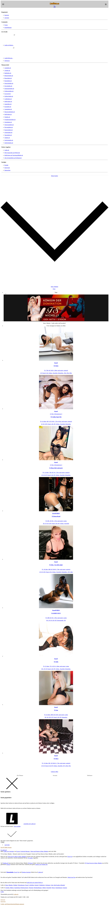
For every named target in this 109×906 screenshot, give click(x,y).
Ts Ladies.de (4, 850)
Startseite (6, 15)
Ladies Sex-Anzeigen (9, 851)
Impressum (7, 167)
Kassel (26, 885)
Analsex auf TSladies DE (41, 864)
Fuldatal (15, 885)
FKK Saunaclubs (12, 152)
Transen (8, 864)
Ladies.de (6, 150)
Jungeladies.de (8, 104)
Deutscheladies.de (8, 83)
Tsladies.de (7, 137)
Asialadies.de (7, 68)
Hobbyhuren (13, 155)
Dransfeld (48, 887)
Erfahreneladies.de (8, 91)
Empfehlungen (8, 27)
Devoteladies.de (8, 86)
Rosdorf (37, 885)
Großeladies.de (8, 99)
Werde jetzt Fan (71, 877)
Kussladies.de (7, 106)
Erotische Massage (25, 851)
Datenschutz (7, 170)
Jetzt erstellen (17, 826)
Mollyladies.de (8, 114)
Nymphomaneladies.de (10, 119)
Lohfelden (31, 885)
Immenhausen (58, 887)
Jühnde (44, 887)
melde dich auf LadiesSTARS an (35, 882)
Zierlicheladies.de (8, 140)
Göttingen (47, 885)
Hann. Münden (9, 885)
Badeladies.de (7, 73)
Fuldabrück (42, 885)
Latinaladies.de (8, 109)
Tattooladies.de (8, 135)
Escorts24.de (7, 93)
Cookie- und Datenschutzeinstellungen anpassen (12, 904)
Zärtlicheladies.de (8, 142)
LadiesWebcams (20, 58)
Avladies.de (7, 70)
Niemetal (31, 887)
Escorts (18, 851)
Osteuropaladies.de (9, 124)
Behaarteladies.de (8, 75)
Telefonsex (7, 60)
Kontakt (6, 165)
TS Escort (30, 863)
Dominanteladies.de (9, 88)
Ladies (2, 891)
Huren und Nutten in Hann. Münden (39, 851)
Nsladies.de (7, 117)
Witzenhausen (21, 885)
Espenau (65, 887)
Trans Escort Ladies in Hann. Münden (17, 856)
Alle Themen (20, 775)
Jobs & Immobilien (13, 158)
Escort (15, 872)
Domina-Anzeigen (26, 872)
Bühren (12, 887)
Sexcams (55, 775)
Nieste (53, 887)
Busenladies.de (8, 80)
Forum (6, 25)
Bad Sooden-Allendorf (59, 885)
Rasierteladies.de (8, 130)
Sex (18, 872)
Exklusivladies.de (8, 96)
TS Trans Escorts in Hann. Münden (93, 863)
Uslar (52, 885)
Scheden (7, 887)
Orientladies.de (8, 122)
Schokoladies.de (8, 132)
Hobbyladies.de (8, 101)
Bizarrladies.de (8, 78)
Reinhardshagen (38, 887)
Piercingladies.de (8, 127)
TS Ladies (30, 858)
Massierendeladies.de (9, 111)
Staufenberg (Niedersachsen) (21, 887)
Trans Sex (69, 856)
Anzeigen (6, 17)
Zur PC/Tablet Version (6, 847)
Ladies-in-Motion (20, 45)
